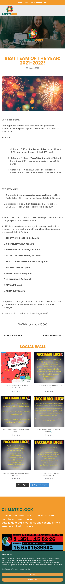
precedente (13, 335)
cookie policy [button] (51, 560)
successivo (52, 335)
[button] (32, 108)
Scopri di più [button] (32, 579)
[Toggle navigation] (61, 11)
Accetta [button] (32, 574)
